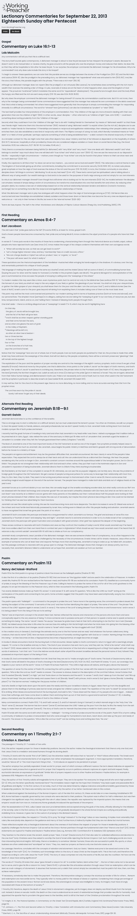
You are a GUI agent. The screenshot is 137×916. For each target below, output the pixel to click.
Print (5, 31)
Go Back (15, 31)
